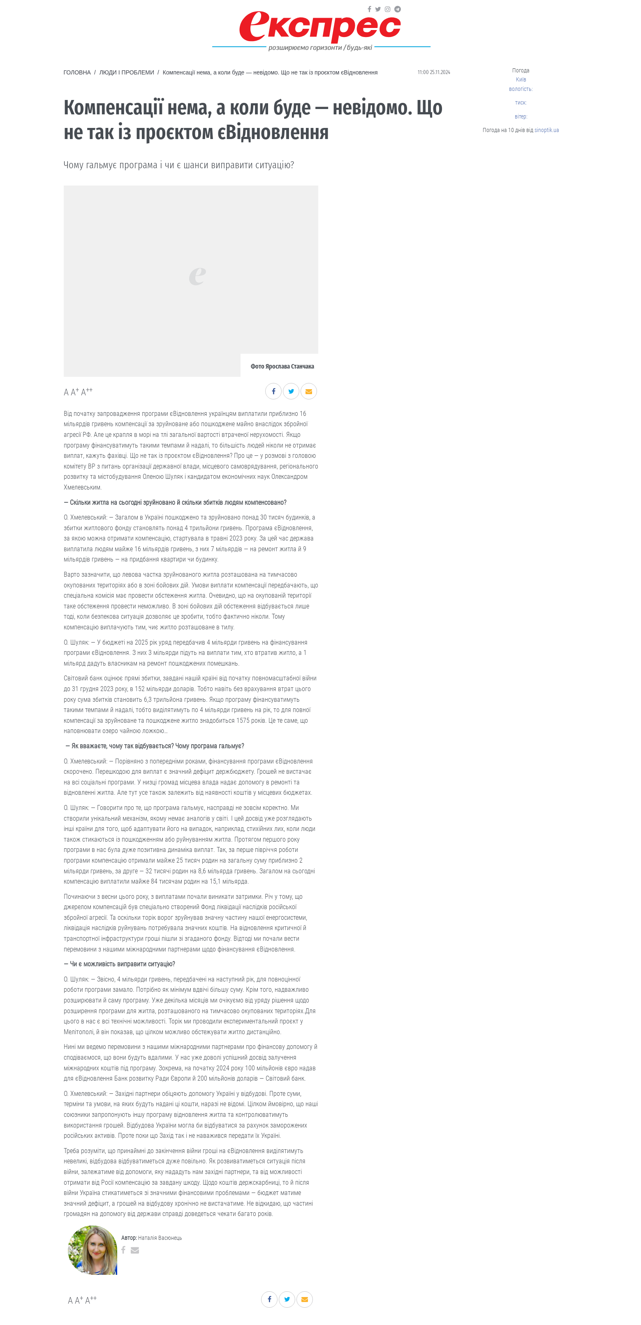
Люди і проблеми (127, 72)
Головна (77, 72)
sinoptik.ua (547, 130)
